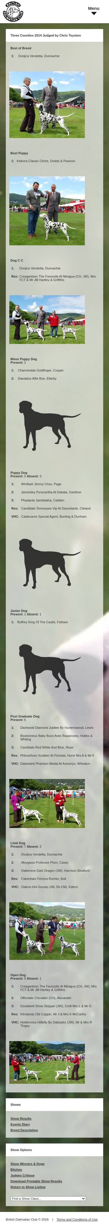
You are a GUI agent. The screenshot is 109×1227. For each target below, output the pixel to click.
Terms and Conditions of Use (77, 1219)
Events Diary (20, 1124)
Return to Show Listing (27, 1187)
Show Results (20, 1118)
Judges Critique (22, 1175)
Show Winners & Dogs (27, 1164)
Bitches (16, 1169)
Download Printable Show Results (36, 1181)
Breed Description (24, 1130)
